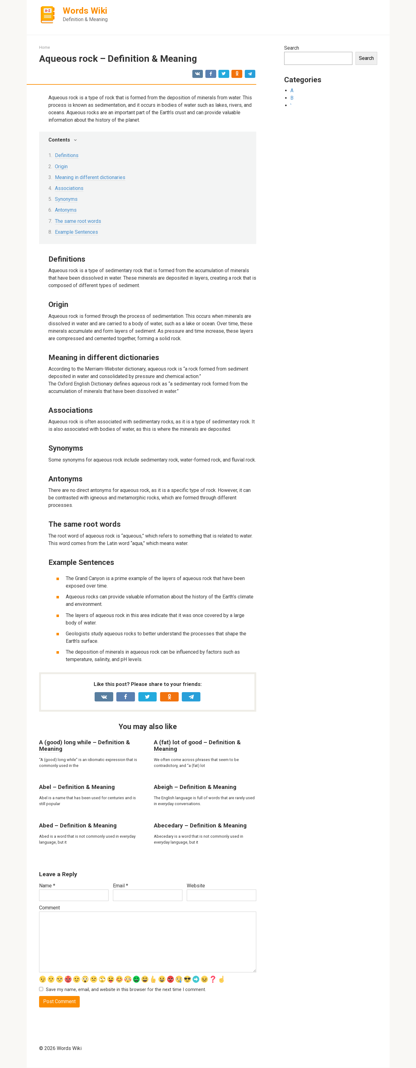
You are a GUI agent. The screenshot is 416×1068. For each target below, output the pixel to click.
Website (196, 886)
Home (44, 47)
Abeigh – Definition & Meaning (195, 787)
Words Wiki (85, 11)
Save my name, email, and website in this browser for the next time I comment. (126, 989)
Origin (61, 166)
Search (291, 48)
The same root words (78, 221)
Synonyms (66, 199)
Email (120, 886)
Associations (69, 188)
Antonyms (66, 210)
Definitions (66, 155)
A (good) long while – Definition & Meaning (84, 745)
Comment (49, 908)
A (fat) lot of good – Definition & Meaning (197, 745)
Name (47, 886)
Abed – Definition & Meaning (78, 825)
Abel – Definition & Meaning (77, 787)
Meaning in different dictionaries (90, 177)
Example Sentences (76, 232)
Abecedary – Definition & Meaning (200, 825)
